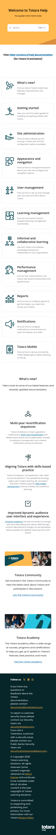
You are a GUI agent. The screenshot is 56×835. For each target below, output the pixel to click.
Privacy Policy (25, 817)
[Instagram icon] (32, 680)
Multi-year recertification (32, 434)
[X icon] (24, 680)
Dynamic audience (13, 521)
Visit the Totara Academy (28, 661)
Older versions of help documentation (31, 54)
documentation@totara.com (26, 707)
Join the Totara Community (28, 595)
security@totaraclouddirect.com (28, 751)
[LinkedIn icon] (28, 680)
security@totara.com (22, 726)
